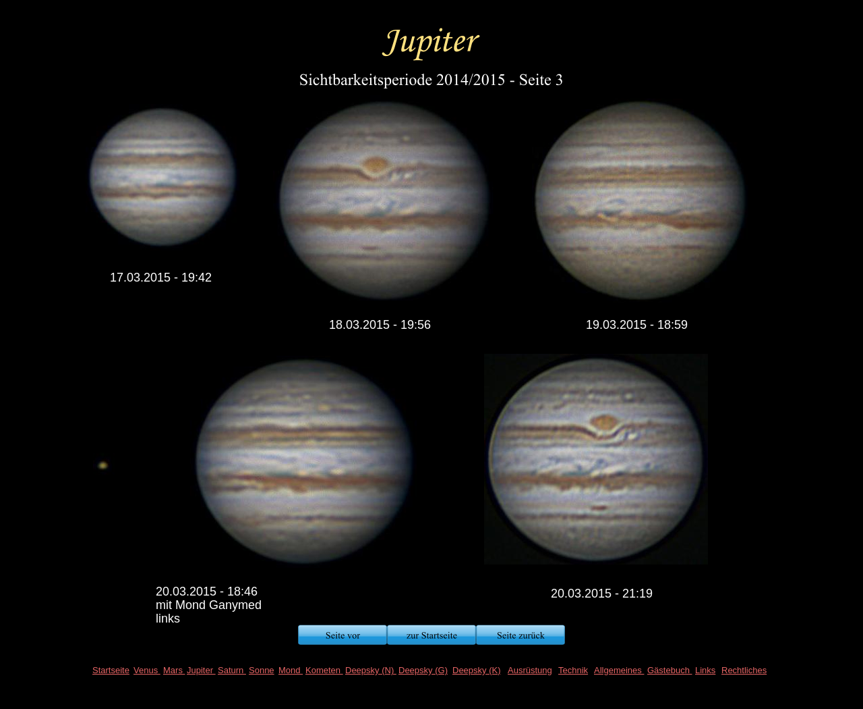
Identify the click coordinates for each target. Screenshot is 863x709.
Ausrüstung (530, 670)
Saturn (232, 670)
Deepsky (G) (423, 670)
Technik (573, 670)
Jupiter (201, 670)
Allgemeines (619, 670)
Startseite (110, 670)
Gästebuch (669, 670)
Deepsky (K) (476, 670)
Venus (146, 670)
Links (705, 670)
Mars (174, 670)
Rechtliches (744, 670)
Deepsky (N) (370, 670)
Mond (290, 670)
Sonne (261, 670)
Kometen (324, 670)
